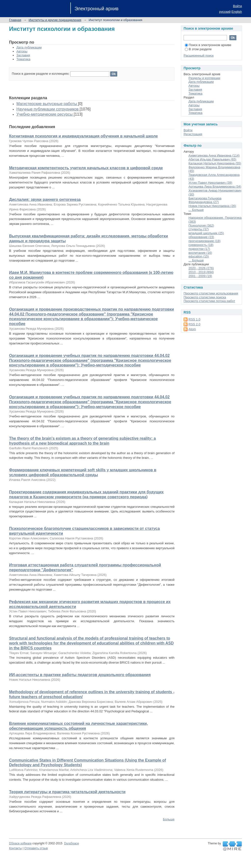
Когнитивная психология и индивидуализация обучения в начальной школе (83, 136)
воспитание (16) (200, 253)
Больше (169, 819)
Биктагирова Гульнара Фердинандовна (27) (204, 200)
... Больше (196, 210)
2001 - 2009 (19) (200, 276)
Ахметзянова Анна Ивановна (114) (214, 155)
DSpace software (20, 843)
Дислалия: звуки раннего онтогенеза (45, 199)
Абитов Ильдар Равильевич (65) (212, 159)
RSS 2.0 (194, 324)
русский (225, 11)
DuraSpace (71, 843)
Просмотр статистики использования (211, 293)
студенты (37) (198, 229)
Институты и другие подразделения (55, 20)
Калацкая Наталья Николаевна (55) (214, 163)
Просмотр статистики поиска (205, 297)
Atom (192, 329)
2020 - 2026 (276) (201, 268)
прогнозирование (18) (204, 241)
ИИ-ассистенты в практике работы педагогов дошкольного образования (80, 675)
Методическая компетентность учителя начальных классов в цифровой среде (86, 168)
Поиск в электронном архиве (208, 45)
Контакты (15, 848)
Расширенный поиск (198, 55)
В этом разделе (198, 49)
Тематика (23, 59)
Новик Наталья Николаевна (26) (212, 206)
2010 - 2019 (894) (201, 272)
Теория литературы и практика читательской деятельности (67, 792)
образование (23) (201, 237)
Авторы (21, 51)
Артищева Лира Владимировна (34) (214, 186)
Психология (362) (201, 225)
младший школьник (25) (206, 233)
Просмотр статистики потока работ (209, 301)
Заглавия (23, 55)
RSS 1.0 (194, 319)
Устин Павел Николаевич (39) (210, 182)
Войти (237, 6)
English (236, 11)
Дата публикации (29, 47)
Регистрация (193, 134)
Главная (15, 20)
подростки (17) (199, 249)
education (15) (198, 256)
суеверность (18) (200, 245)
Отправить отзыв (36, 848)
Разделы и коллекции (204, 78)
